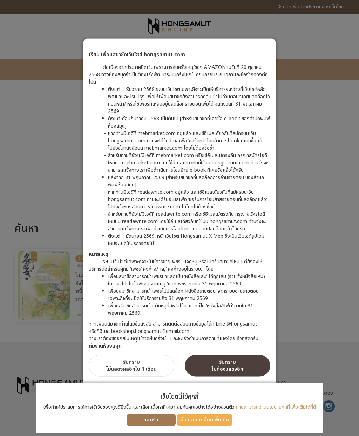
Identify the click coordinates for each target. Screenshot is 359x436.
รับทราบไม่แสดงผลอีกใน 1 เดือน (131, 365)
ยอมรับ (150, 419)
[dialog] (179, 218)
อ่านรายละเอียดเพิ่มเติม (205, 419)
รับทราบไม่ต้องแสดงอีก (227, 365)
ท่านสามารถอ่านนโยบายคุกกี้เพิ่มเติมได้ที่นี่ (276, 407)
